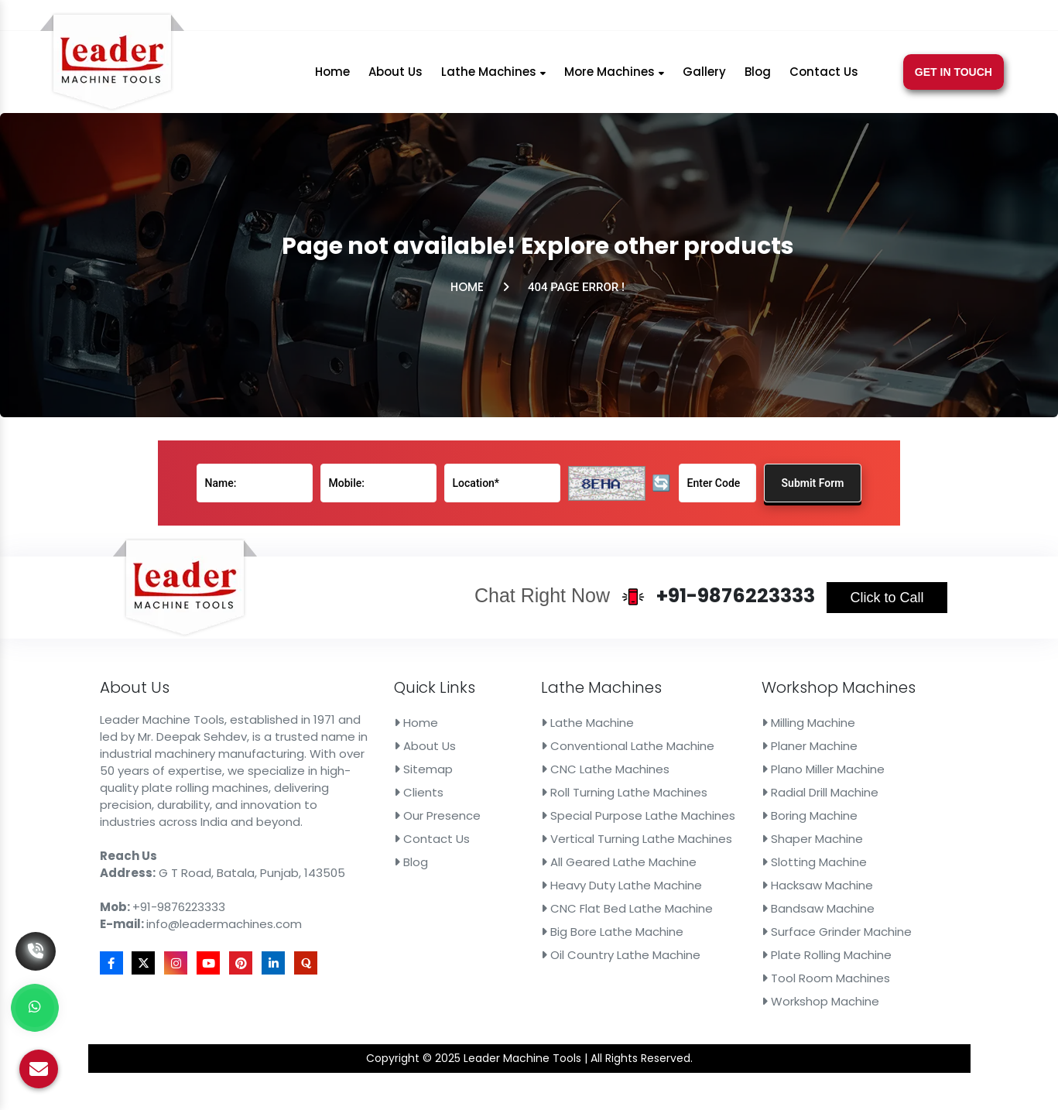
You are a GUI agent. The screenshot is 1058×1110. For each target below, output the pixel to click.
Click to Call (828, 629)
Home (332, 77)
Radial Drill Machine (771, 792)
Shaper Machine (764, 831)
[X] (812, 17)
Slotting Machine (766, 851)
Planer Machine (762, 753)
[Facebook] (793, 17)
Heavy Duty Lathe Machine (605, 870)
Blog (758, 77)
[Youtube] (853, 17)
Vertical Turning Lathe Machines (617, 831)
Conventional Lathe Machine (610, 753)
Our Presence (449, 812)
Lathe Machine (576, 734)
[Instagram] (832, 17)
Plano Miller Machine (774, 772)
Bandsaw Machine (769, 889)
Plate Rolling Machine (776, 929)
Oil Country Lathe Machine (604, 929)
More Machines (614, 77)
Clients (434, 792)
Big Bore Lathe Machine (597, 909)
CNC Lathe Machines (591, 772)
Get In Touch (953, 77)
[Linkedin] (895, 17)
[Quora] (914, 17)
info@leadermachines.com (682, 17)
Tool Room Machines (776, 948)
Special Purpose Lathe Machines (618, 812)
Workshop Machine (771, 968)
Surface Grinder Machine (785, 909)
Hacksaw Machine (769, 870)
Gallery (704, 77)
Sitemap (438, 772)
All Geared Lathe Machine (602, 851)
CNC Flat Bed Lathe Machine (609, 889)
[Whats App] (34, 1007)
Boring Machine (762, 812)
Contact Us (823, 77)
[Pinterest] (875, 17)
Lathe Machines (493, 77)
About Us (395, 77)
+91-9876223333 (521, 17)
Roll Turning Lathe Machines (607, 792)
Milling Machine (761, 734)
